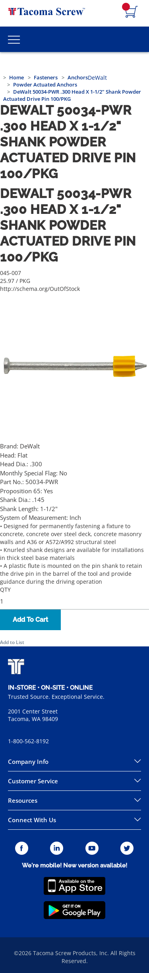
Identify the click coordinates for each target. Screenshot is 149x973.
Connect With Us (32, 820)
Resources (22, 800)
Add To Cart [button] (30, 619)
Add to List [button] (12, 642)
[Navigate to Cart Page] (131, 12)
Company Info (28, 761)
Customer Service (33, 781)
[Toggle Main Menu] (14, 39)
